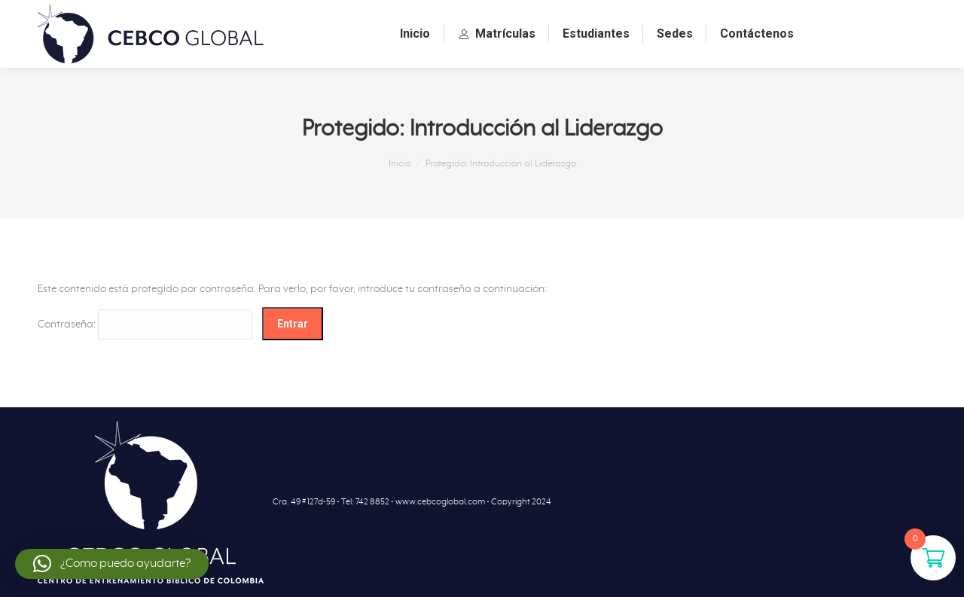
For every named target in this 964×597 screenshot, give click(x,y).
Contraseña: (145, 324)
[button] (112, 564)
